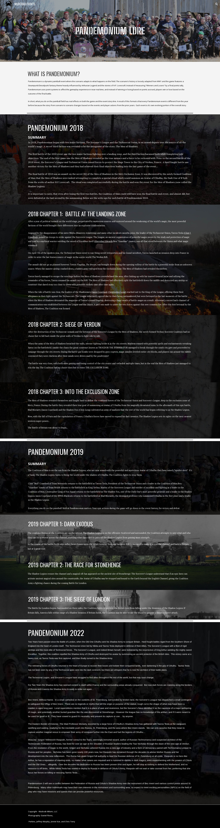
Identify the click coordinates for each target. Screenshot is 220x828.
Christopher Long (116, 292)
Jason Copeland (99, 292)
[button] (216, 4)
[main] (110, 30)
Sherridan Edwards (104, 241)
